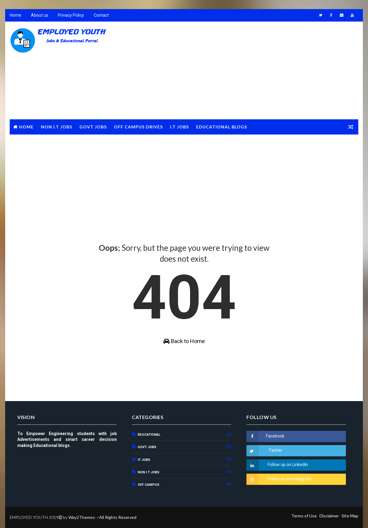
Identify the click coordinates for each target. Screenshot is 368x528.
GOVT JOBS (93, 126)
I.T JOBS (179, 126)
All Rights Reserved (117, 517)
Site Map (350, 515)
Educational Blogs (221, 126)
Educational (149, 435)
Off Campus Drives (138, 126)
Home (15, 15)
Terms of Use (304, 515)
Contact (101, 15)
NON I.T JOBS (56, 126)
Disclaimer (329, 515)
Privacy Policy (71, 15)
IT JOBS (144, 460)
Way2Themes (82, 517)
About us (39, 15)
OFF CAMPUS (148, 485)
